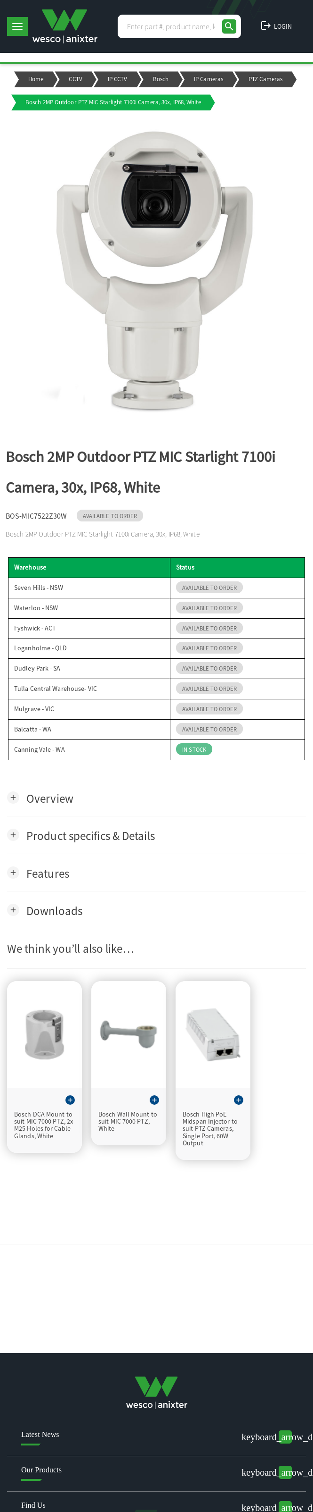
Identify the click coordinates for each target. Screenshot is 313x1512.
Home (35, 79)
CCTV (75, 79)
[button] (40, 798)
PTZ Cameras (265, 79)
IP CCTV (118, 79)
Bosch (161, 79)
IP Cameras (208, 79)
